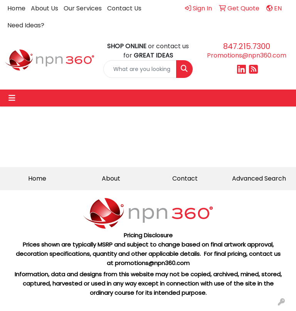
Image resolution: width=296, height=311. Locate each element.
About (111, 178)
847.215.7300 (246, 46)
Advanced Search (259, 178)
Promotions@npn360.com (246, 55)
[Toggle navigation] (12, 98)
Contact (185, 178)
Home (16, 8)
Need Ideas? (25, 25)
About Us (44, 8)
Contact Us (124, 8)
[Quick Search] (140, 69)
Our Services (83, 8)
